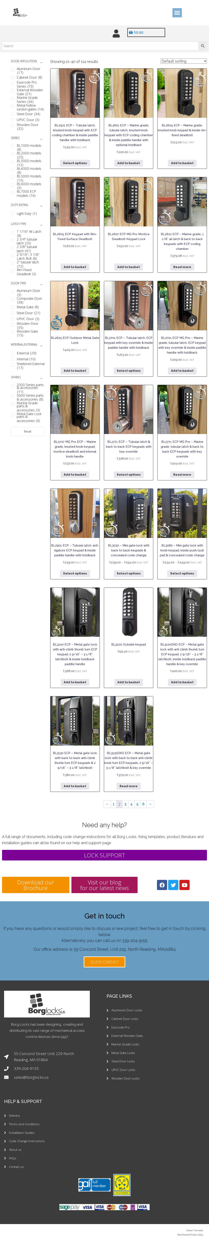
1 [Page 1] (114, 804)
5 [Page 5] (137, 804)
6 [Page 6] (143, 804)
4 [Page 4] (131, 804)
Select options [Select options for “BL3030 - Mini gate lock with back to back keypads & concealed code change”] (129, 573)
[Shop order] (184, 61)
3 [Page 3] (125, 804)
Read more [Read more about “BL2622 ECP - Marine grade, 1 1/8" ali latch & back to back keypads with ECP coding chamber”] (182, 267)
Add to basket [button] (128, 163)
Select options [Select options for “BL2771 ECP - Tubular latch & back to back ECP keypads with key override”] (129, 474)
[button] (177, 12)
